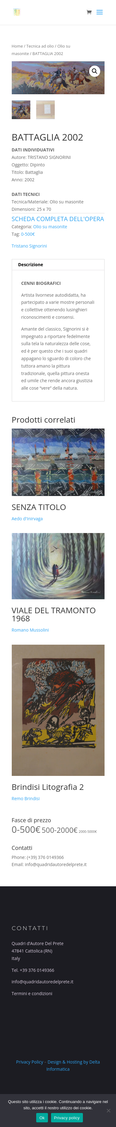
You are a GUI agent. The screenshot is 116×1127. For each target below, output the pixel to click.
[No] (108, 1110)
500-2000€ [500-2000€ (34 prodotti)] (59, 830)
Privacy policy (67, 1117)
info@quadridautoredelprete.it (56, 864)
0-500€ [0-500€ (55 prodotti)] (26, 829)
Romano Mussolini (30, 630)
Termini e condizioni (32, 993)
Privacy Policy (29, 1062)
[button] (94, 71)
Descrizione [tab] (30, 264)
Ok (42, 1117)
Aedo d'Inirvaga (27, 519)
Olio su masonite (50, 227)
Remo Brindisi (26, 798)
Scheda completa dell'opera (58, 219)
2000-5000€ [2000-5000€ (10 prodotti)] (88, 831)
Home (17, 46)
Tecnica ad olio (40, 46)
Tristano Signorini (29, 246)
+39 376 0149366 (37, 970)
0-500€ (28, 234)
